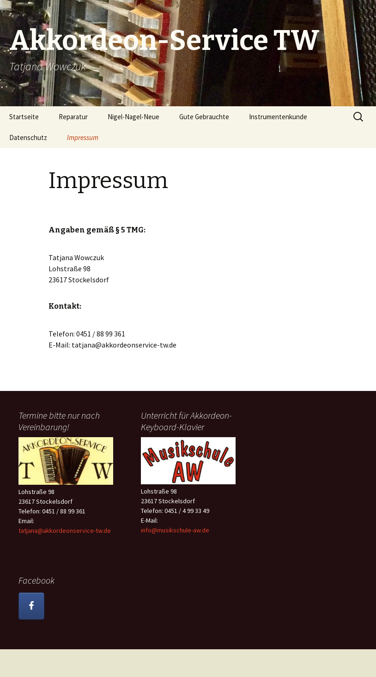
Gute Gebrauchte (204, 116)
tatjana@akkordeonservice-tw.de (64, 530)
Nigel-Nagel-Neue (133, 116)
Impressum (82, 137)
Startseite (24, 116)
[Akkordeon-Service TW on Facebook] (31, 606)
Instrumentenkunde (278, 116)
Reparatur (73, 116)
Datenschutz (28, 137)
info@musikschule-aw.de (175, 530)
